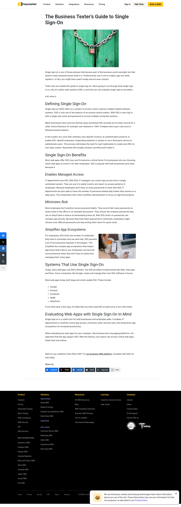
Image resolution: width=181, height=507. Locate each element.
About (129, 404)
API (19, 427)
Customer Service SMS (49, 431)
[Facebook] (51, 370)
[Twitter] (65, 370)
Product (46, 4)
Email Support (132, 413)
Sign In (127, 4)
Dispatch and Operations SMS (52, 412)
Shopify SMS (23, 452)
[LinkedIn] (77, 370)
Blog (76, 404)
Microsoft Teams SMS (26, 461)
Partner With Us (133, 418)
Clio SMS (21, 483)
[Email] (90, 370)
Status (57, 494)
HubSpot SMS (23, 447)
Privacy (29, 494)
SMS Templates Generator (85, 409)
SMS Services (23, 431)
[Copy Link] (102, 370)
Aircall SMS (22, 479)
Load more (45, 421)
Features (21, 400)
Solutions (59, 4)
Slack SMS (22, 465)
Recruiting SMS (46, 449)
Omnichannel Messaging (84, 422)
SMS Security (23, 422)
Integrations (74, 4)
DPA (48, 494)
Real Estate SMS (47, 416)
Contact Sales (132, 409)
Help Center (105, 404)
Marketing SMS (46, 435)
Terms (20, 494)
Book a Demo (155, 4)
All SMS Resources (82, 400)
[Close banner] (176, 493)
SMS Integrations (26, 438)
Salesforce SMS (24, 443)
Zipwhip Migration (25, 456)
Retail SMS (45, 403)
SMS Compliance (24, 418)
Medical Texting (47, 407)
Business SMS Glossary (84, 413)
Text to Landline (81, 418)
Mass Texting (23, 413)
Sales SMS (45, 440)
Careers (130, 400)
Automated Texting (25, 409)
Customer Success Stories (111, 400)
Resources (89, 4)
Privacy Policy (141, 500)
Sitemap (66, 494)
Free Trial (139, 4)
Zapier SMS (22, 474)
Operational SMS (47, 444)
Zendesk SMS (23, 470)
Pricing (102, 4)
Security (39, 494)
